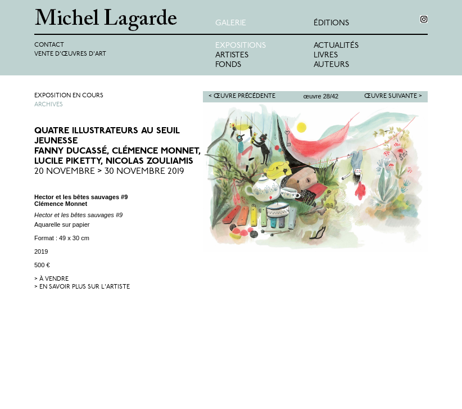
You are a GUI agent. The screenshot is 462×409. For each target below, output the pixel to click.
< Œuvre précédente (242, 96)
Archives (48, 105)
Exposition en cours (68, 96)
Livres (326, 55)
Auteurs (331, 65)
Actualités (336, 46)
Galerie (230, 23)
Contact (49, 45)
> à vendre (51, 279)
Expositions (240, 46)
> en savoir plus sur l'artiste (82, 287)
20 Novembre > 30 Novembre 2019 (109, 171)
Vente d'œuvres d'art (70, 54)
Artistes (231, 55)
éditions (331, 23)
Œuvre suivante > (393, 96)
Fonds (228, 65)
